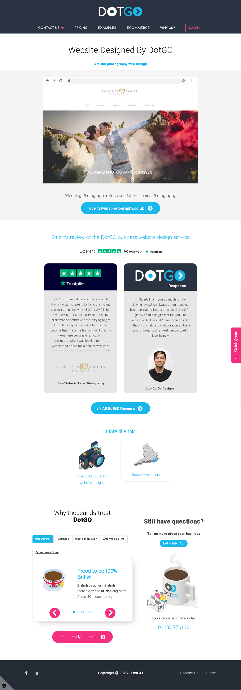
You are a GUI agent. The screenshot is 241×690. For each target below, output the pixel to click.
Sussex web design (147, 474)
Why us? (167, 28)
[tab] (43, 538)
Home (211, 673)
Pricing (80, 28)
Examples (107, 28)
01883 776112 (173, 627)
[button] (58, 613)
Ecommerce (138, 28)
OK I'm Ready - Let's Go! (78, 637)
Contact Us (189, 673)
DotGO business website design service (145, 237)
